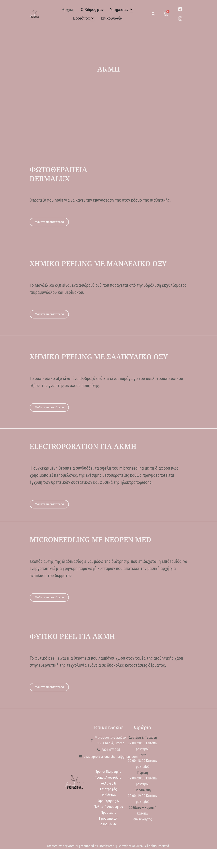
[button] (153, 14)
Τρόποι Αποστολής (108, 777)
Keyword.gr (70, 846)
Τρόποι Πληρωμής (108, 771)
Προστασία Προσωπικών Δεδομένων (108, 818)
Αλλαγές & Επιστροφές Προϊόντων (108, 789)
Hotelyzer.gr (107, 846)
